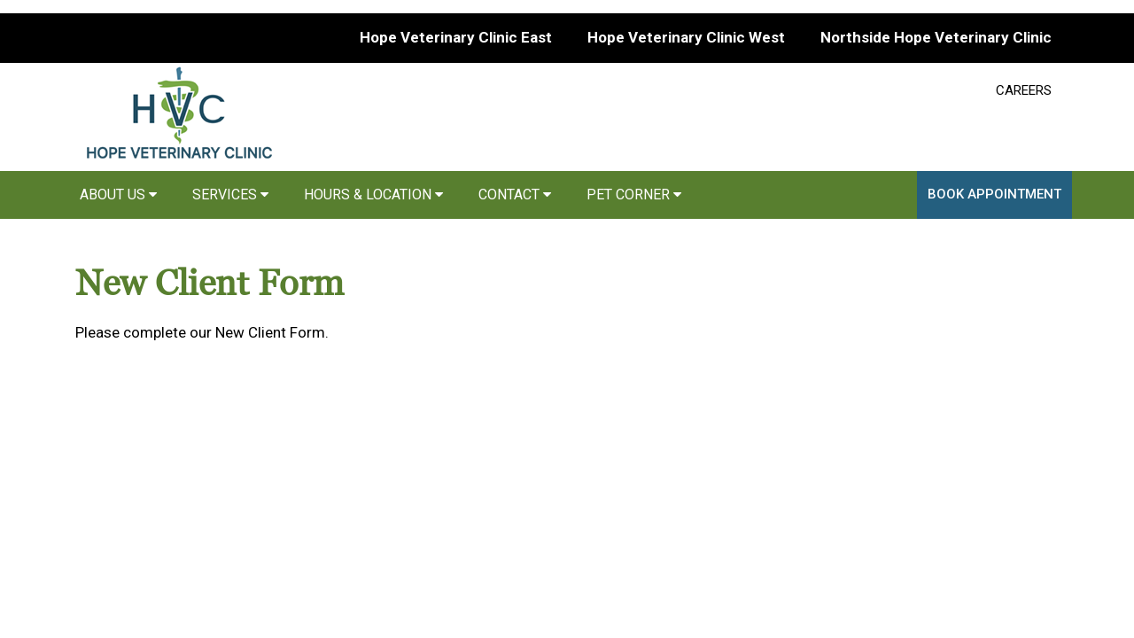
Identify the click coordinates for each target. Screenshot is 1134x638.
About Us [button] (118, 194)
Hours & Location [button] (373, 194)
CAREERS (1024, 90)
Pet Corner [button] (633, 194)
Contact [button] (514, 194)
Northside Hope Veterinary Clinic (936, 37)
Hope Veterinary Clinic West (686, 37)
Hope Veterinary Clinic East (456, 37)
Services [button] (230, 194)
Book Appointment (994, 194)
